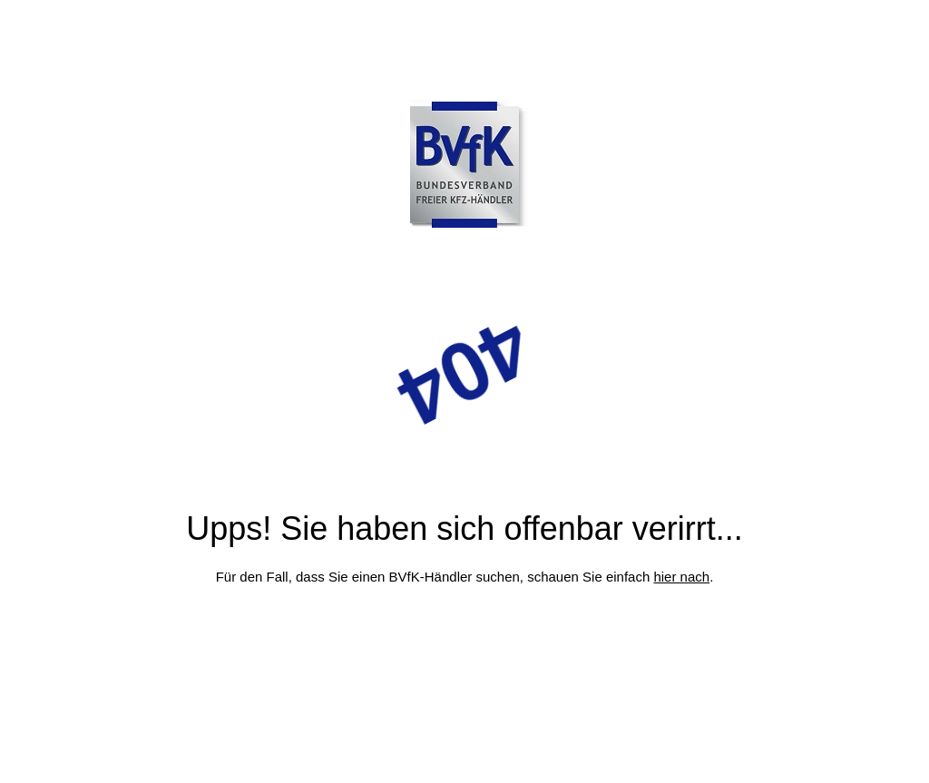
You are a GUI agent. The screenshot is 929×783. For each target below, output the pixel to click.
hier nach (681, 576)
